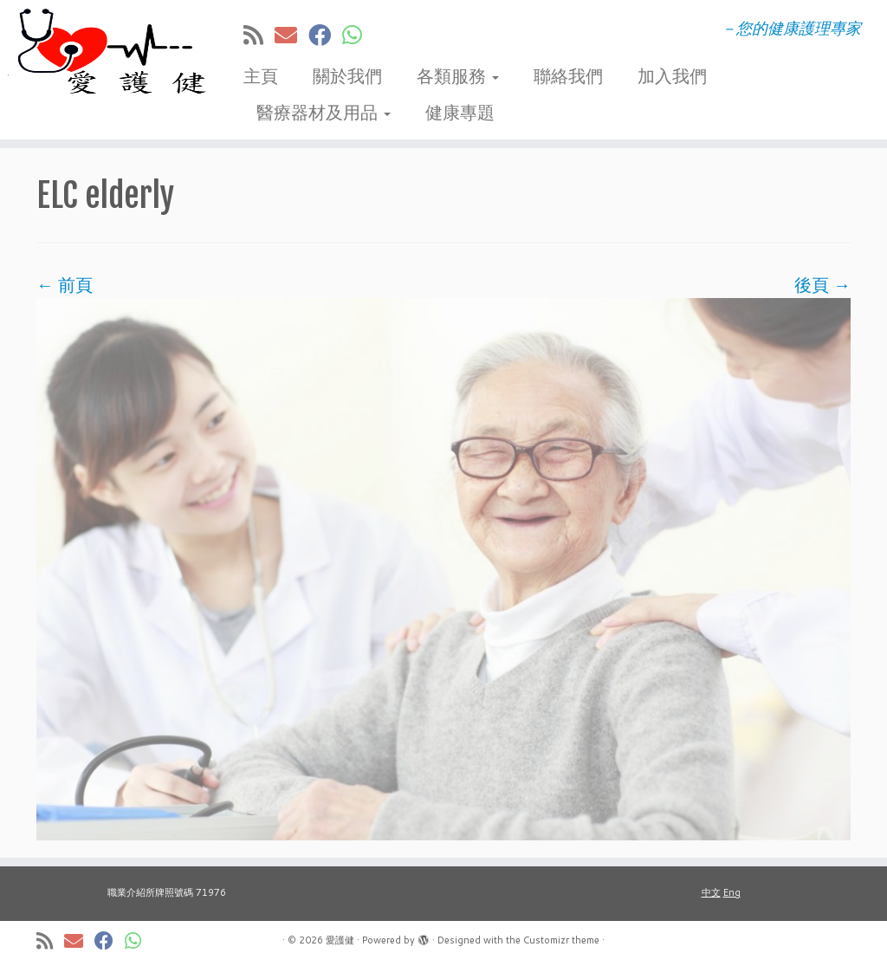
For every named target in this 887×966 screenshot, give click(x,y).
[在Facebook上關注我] (325, 34)
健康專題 (460, 112)
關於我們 (347, 75)
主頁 (260, 75)
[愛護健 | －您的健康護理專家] (104, 52)
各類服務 (458, 75)
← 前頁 (64, 284)
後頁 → (822, 284)
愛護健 (340, 940)
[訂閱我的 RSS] (259, 34)
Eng (732, 892)
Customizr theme (561, 940)
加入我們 (672, 75)
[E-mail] (291, 34)
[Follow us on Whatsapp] (357, 34)
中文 (711, 892)
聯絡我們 (568, 75)
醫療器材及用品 (323, 112)
